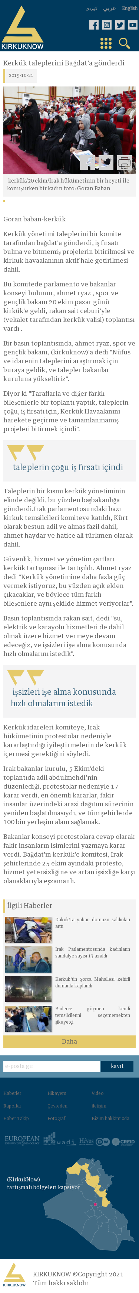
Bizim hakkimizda (110, 1119)
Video (98, 1094)
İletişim (99, 1106)
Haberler (12, 1094)
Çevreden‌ (57, 1106)
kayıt (117, 1066)
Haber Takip (16, 1119)
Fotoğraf (56, 1119)
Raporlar (12, 1106)
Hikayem (56, 1094)
